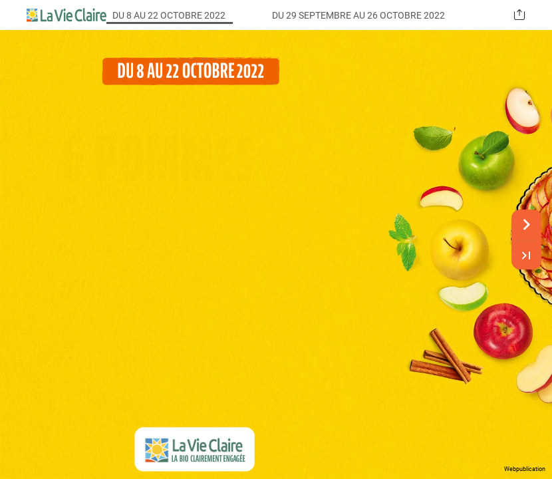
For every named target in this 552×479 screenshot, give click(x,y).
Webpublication (524, 469)
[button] (519, 15)
